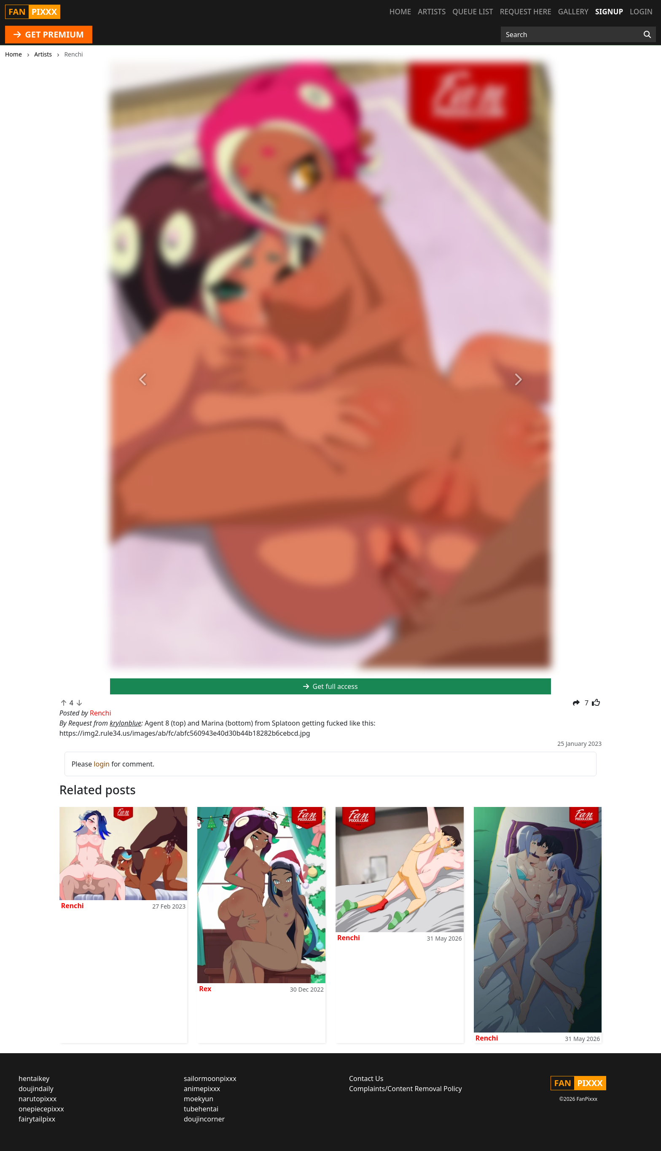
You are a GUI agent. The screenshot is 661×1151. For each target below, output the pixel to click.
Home (400, 11)
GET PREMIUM (48, 34)
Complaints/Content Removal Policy (405, 1088)
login (102, 764)
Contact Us (366, 1078)
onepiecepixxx (41, 1108)
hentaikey (34, 1078)
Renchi (72, 905)
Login (641, 11)
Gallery (573, 11)
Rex (205, 988)
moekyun (198, 1098)
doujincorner (204, 1119)
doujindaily (36, 1088)
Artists (432, 11)
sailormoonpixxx (210, 1078)
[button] (143, 380)
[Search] (647, 35)
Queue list (472, 11)
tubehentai (201, 1108)
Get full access (330, 686)
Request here (525, 11)
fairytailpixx (37, 1119)
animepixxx (202, 1088)
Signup (609, 11)
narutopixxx (37, 1098)
